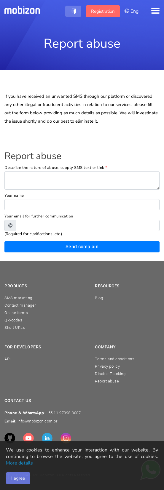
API (7, 359)
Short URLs (14, 327)
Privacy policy (107, 366)
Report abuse (107, 381)
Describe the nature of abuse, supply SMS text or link (55, 167)
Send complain (82, 246)
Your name (14, 195)
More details (19, 463)
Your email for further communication (38, 216)
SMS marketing (18, 298)
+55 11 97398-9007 (63, 413)
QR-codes (13, 320)
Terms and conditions (114, 359)
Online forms (16, 312)
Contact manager (20, 305)
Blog (99, 298)
